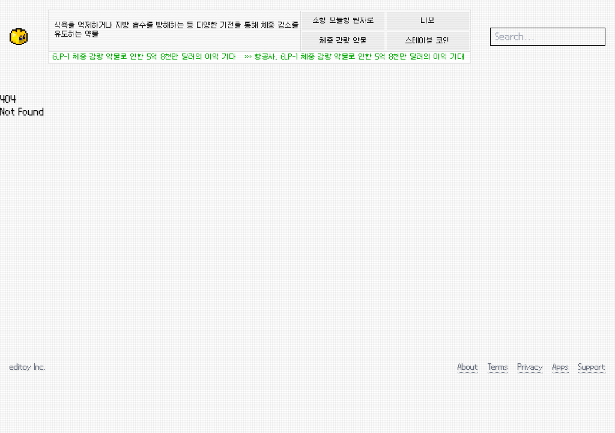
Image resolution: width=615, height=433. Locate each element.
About (468, 366)
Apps (561, 366)
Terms (498, 366)
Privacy (530, 366)
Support (591, 366)
